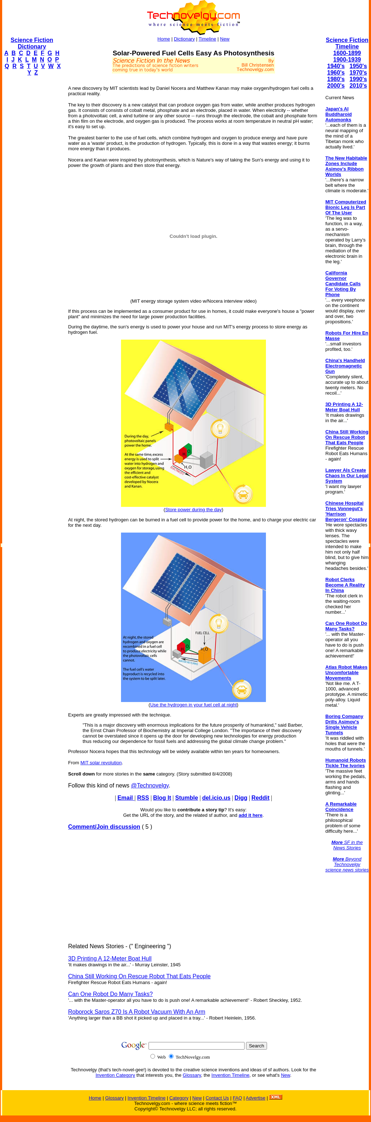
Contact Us (217, 1098)
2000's (336, 86)
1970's (358, 73)
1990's (358, 79)
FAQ (237, 1098)
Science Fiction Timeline (347, 43)
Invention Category (115, 1075)
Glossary (192, 1075)
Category (178, 1098)
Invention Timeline (231, 1075)
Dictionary (184, 39)
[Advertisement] (31, 190)
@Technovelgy (149, 785)
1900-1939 (347, 59)
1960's (336, 73)
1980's (336, 79)
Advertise (255, 1098)
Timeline (207, 39)
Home (164, 39)
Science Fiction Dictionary (32, 43)
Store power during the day (193, 509)
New (224, 39)
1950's (358, 66)
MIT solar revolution (101, 762)
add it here (251, 815)
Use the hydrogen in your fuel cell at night (193, 704)
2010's (358, 86)
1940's (336, 66)
